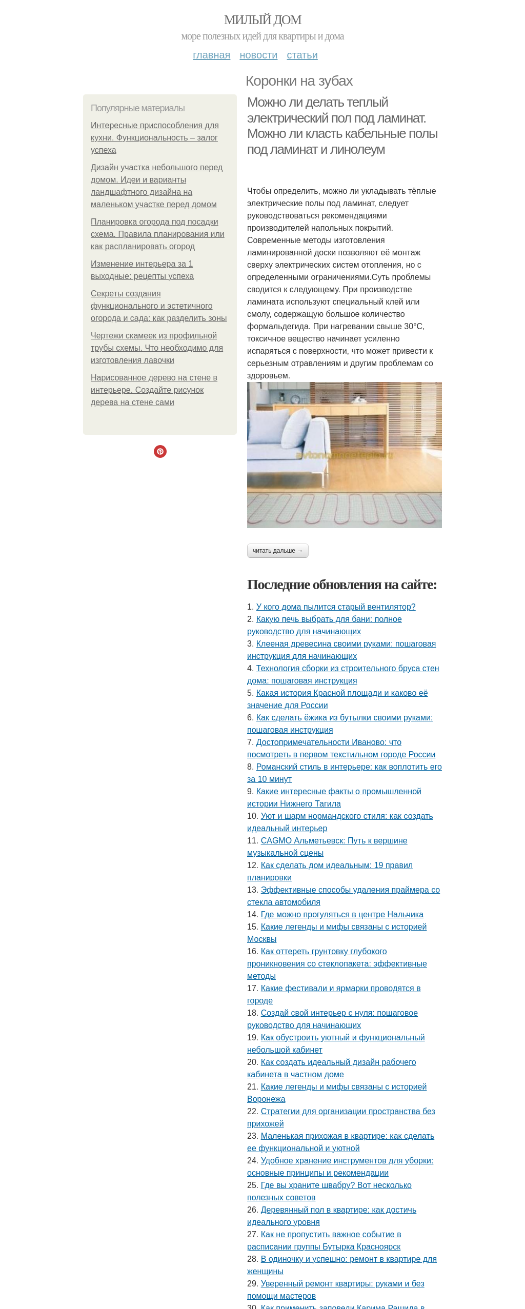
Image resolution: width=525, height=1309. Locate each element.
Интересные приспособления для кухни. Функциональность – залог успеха (155, 137)
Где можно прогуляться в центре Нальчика (342, 914)
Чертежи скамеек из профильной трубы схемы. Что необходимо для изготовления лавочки (157, 348)
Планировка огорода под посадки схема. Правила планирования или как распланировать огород (158, 234)
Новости (258, 55)
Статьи (302, 55)
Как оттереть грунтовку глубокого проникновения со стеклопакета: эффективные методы (337, 963)
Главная (211, 55)
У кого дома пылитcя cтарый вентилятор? (336, 606)
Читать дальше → (278, 550)
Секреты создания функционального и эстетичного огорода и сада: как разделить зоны (159, 306)
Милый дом (262, 19)
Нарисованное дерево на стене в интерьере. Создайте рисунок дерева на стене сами (154, 390)
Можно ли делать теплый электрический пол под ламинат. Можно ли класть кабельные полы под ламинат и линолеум (342, 125)
